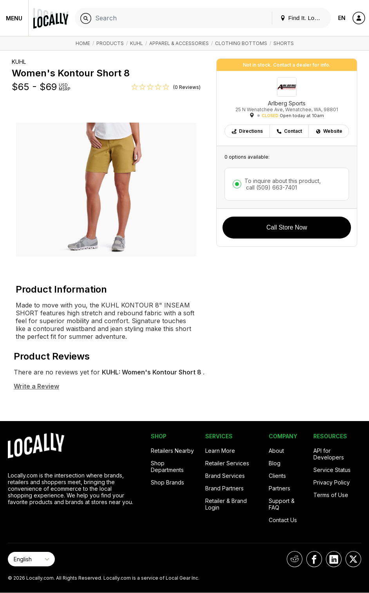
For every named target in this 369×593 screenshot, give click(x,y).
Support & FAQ (282, 504)
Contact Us (283, 520)
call (270, 187)
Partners (279, 488)
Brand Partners (224, 488)
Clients (277, 475)
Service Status (332, 469)
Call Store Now (286, 227)
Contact (289, 131)
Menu (14, 18)
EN (341, 17)
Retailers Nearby (172, 450)
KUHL (136, 43)
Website (328, 131)
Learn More (220, 450)
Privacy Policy (331, 482)
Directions (247, 131)
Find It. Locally (303, 17)
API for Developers (328, 454)
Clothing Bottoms (241, 43)
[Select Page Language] (31, 559)
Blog (274, 463)
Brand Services (225, 475)
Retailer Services (227, 463)
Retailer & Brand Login (226, 504)
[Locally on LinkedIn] (334, 559)
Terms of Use (330, 495)
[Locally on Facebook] (314, 559)
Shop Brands (167, 482)
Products (110, 43)
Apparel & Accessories (179, 43)
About (276, 450)
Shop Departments (167, 466)
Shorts (283, 43)
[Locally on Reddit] (294, 559)
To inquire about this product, (282, 184)
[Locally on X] (353, 559)
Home (83, 43)
